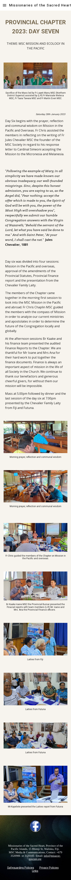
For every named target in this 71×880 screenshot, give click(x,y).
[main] (36, 27)
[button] (4, 5)
